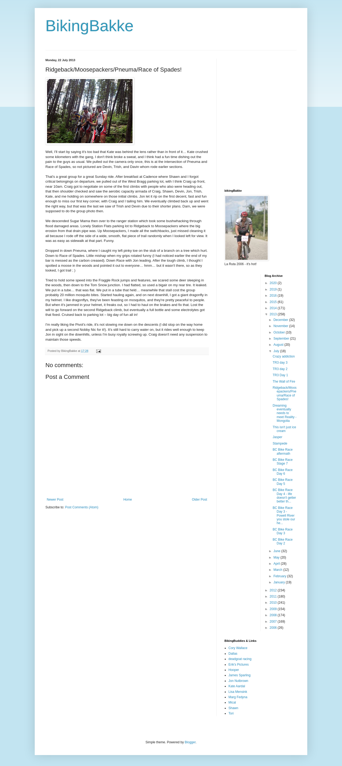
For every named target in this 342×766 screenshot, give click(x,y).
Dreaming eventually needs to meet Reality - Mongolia (284, 413)
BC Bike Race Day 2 (283, 541)
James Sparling (239, 675)
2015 (274, 302)
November (281, 326)
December (281, 320)
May (276, 557)
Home (127, 499)
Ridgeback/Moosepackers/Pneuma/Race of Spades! (284, 393)
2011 (274, 596)
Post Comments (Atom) (81, 507)
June (277, 551)
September (281, 338)
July (276, 351)
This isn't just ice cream (284, 429)
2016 (274, 295)
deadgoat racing (239, 659)
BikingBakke (89, 26)
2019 (274, 289)
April (277, 563)
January (279, 582)
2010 (274, 602)
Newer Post (55, 499)
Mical (232, 702)
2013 (274, 314)
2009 (274, 609)
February (280, 576)
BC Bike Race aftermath (283, 451)
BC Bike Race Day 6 (283, 472)
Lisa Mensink (237, 692)
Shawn (233, 708)
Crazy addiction (284, 356)
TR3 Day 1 (280, 375)
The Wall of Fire (284, 381)
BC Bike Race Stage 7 (283, 461)
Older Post (199, 499)
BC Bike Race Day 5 (283, 481)
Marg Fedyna (237, 697)
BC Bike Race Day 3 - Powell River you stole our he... (284, 515)
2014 (274, 308)
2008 (274, 615)
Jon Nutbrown (238, 681)
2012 (274, 590)
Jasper (277, 437)
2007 (274, 621)
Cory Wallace (237, 648)
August (278, 345)
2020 (274, 283)
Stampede (280, 443)
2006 (274, 628)
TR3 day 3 (280, 362)
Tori (231, 713)
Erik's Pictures (238, 664)
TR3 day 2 (280, 369)
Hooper (233, 670)
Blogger (190, 742)
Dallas (232, 653)
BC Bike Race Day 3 (283, 531)
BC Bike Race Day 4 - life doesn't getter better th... (284, 495)
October (279, 332)
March (278, 570)
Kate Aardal (236, 686)
